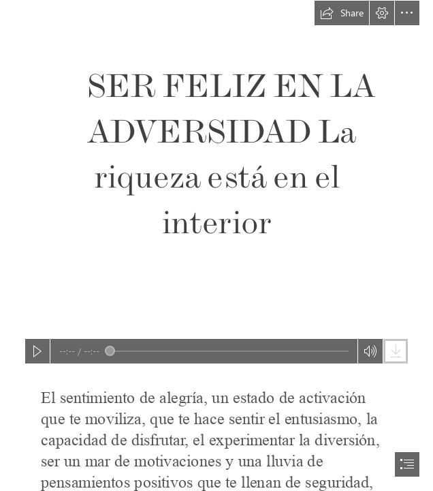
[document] (216, 245)
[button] (342, 13)
